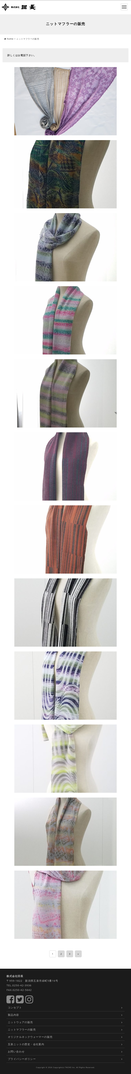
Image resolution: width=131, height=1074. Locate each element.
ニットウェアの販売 (20, 1022)
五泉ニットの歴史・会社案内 (26, 1044)
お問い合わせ (16, 1051)
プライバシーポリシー (22, 1059)
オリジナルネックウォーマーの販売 (30, 1037)
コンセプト (15, 1007)
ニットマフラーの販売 (22, 1029)
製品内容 (13, 1014)
